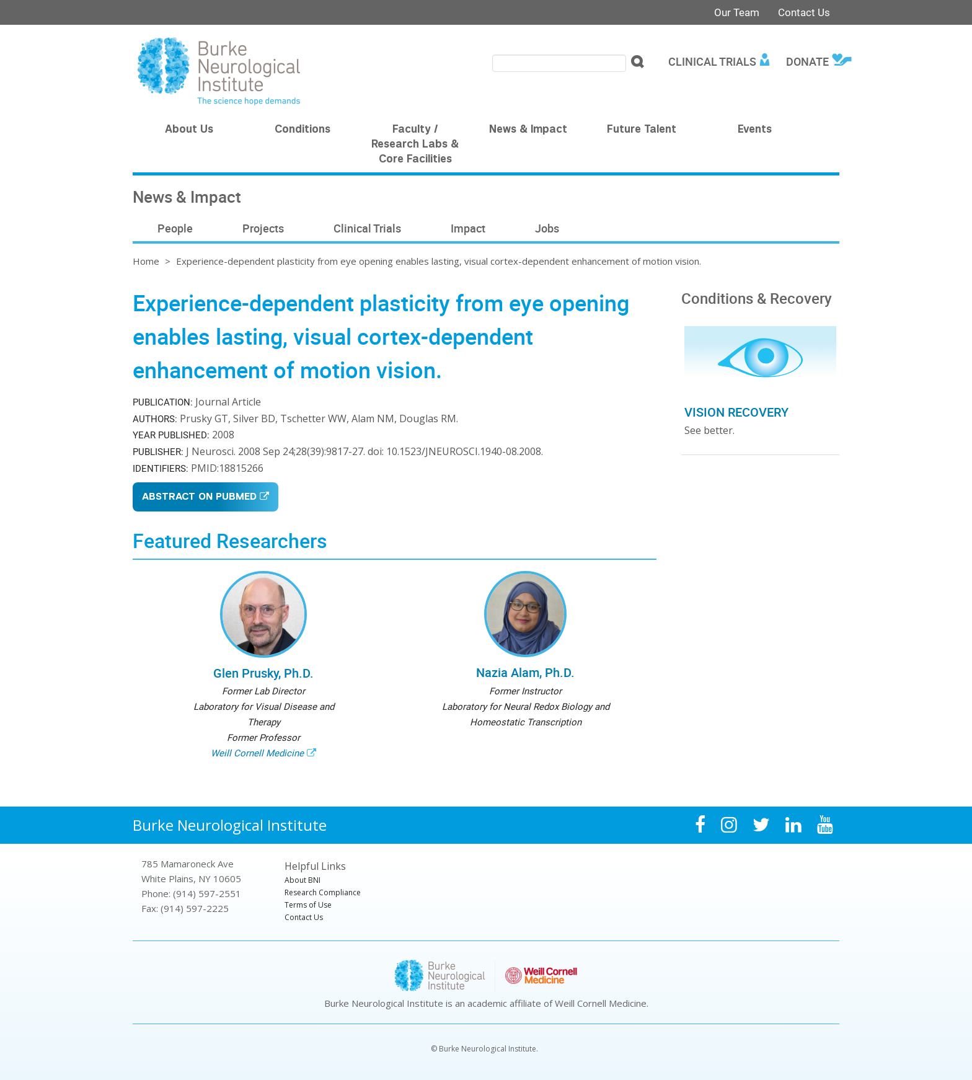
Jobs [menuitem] (547, 228)
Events (755, 130)
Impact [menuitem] (468, 228)
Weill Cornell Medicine (257, 752)
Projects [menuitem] (263, 228)
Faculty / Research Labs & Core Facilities (415, 145)
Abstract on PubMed (199, 497)
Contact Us (804, 12)
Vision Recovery (736, 412)
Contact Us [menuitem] (304, 917)
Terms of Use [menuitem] (308, 905)
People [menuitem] (175, 228)
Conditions (302, 130)
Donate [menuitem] (807, 61)
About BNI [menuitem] (302, 880)
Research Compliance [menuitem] (323, 892)
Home (146, 261)
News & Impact (528, 130)
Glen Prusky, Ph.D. (263, 673)
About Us (189, 130)
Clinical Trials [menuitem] (712, 61)
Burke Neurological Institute (230, 825)
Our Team (736, 12)
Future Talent (641, 130)
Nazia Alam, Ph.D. (525, 672)
